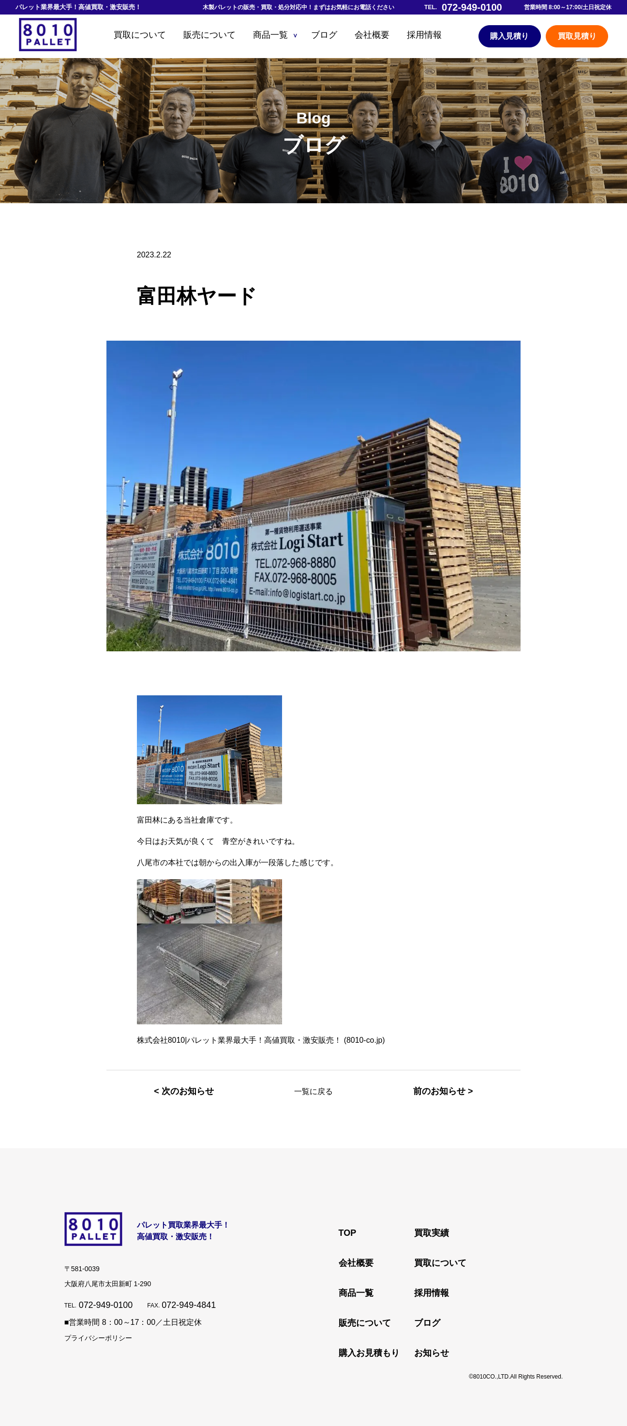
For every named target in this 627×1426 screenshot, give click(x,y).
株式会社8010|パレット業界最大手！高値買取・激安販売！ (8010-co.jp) (261, 1040)
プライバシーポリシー (98, 1338)
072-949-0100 (106, 1305)
